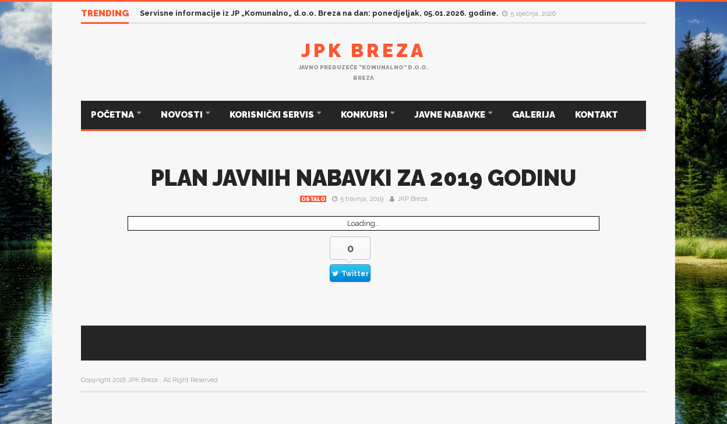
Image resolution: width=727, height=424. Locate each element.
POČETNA (113, 114)
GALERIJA (533, 114)
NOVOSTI (182, 114)
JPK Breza (363, 50)
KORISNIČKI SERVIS (273, 114)
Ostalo (313, 199)
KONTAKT (596, 114)
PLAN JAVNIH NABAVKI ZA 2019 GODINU (363, 178)
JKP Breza (412, 199)
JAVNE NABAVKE (450, 114)
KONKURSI (365, 114)
